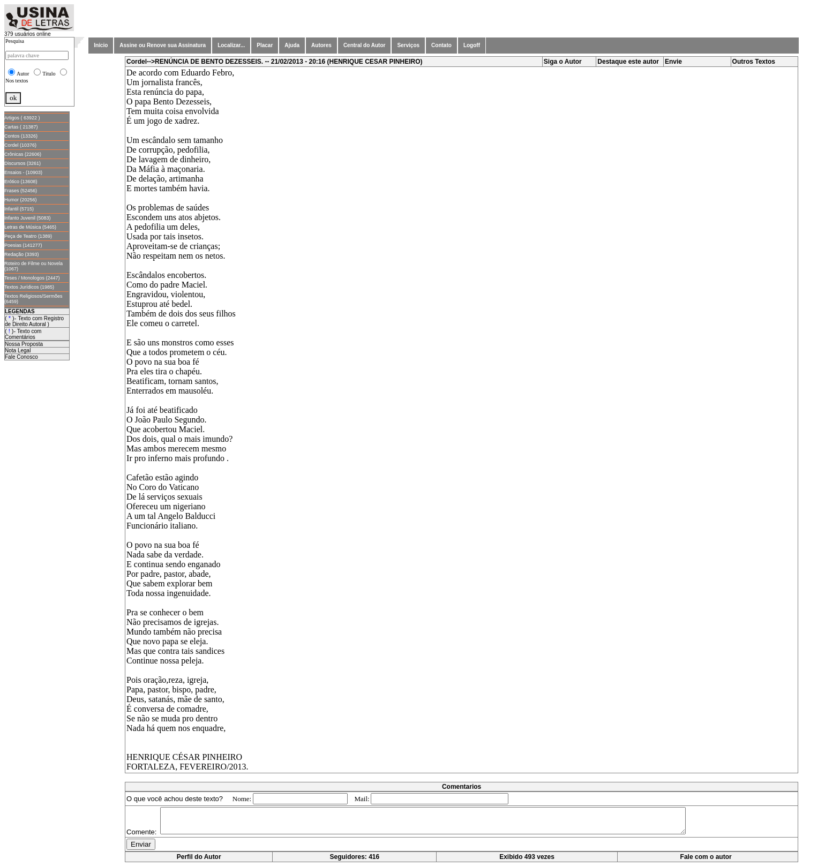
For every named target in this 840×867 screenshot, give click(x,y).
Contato (441, 45)
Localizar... (231, 45)
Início (101, 45)
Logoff (471, 45)
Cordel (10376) (20, 145)
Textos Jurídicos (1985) (29, 287)
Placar (265, 45)
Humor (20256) (20, 199)
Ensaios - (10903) (23, 172)
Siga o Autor (563, 61)
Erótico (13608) (21, 181)
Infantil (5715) (19, 209)
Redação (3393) (21, 254)
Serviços (408, 45)
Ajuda (291, 45)
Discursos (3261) (22, 163)
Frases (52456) (20, 190)
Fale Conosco (21, 357)
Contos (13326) (21, 136)
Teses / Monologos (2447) (32, 278)
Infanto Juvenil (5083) (27, 218)
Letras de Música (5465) (30, 227)
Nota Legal (18, 350)
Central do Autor (364, 45)
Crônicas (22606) (22, 154)
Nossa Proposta (24, 344)
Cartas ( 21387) (21, 127)
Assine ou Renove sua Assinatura (162, 45)
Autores (321, 45)
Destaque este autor (628, 61)
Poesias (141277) (23, 245)
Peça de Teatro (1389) (28, 236)
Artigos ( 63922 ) (22, 117)
